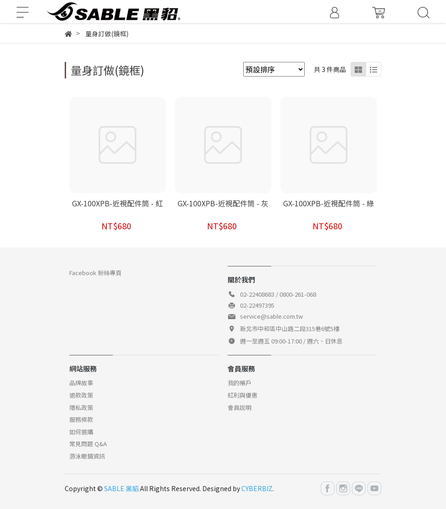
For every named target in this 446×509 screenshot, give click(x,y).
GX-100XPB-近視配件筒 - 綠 (328, 203)
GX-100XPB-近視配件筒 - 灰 (223, 203)
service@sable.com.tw (271, 316)
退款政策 (81, 395)
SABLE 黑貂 (121, 488)
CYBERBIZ (257, 488)
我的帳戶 (239, 382)
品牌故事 (81, 382)
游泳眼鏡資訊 (87, 456)
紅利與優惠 (242, 395)
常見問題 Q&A (88, 443)
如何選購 (81, 431)
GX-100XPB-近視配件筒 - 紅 (117, 203)
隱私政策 (81, 407)
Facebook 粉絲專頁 (95, 272)
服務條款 (81, 419)
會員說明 (239, 407)
